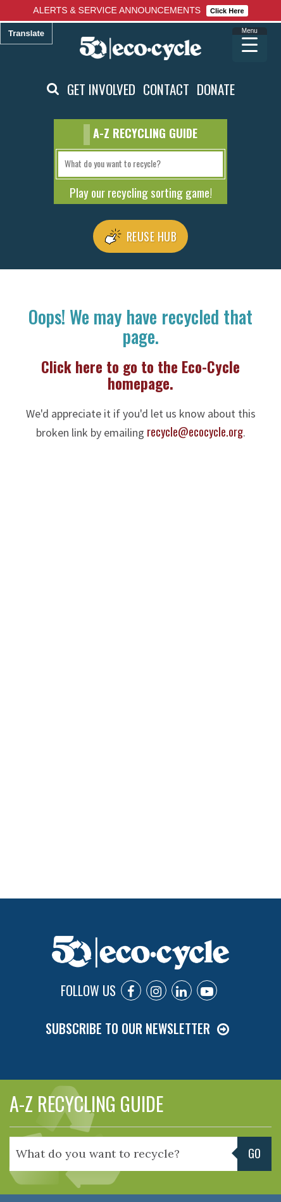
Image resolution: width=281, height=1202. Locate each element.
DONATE (216, 89)
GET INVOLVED (101, 89)
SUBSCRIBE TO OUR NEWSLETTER (128, 1028)
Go (254, 1153)
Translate (26, 33)
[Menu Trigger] (249, 44)
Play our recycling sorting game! (141, 192)
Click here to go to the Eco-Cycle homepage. (140, 375)
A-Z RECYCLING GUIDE (86, 1103)
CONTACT (166, 89)
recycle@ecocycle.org (195, 431)
